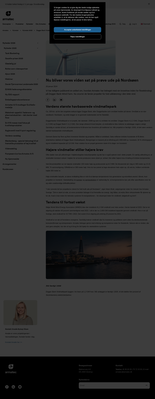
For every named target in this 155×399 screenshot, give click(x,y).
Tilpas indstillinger (77, 37)
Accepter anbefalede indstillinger (77, 30)
